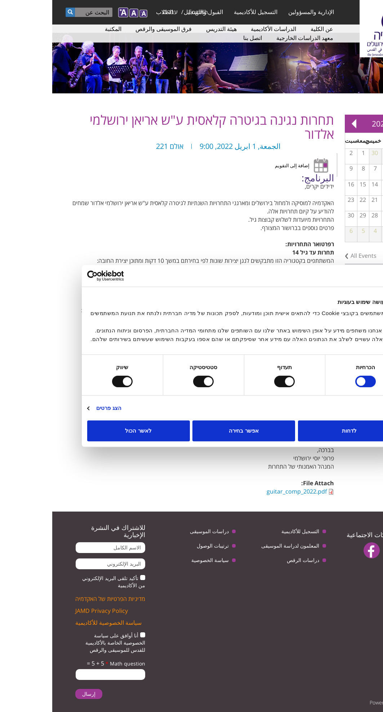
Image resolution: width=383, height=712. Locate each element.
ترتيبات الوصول (160, 545)
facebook (319, 550)
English (146, 12)
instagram (358, 569)
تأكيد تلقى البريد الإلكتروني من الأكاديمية (61, 582)
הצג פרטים (56, 408)
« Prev (368, 123)
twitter (364, 550)
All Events (311, 256)
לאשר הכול (86, 431)
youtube (342, 550)
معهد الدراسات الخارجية (252, 38)
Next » (301, 123)
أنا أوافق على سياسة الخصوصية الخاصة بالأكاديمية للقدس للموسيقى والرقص (63, 642)
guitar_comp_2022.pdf (244, 491)
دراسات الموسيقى (157, 531)
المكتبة (61, 29)
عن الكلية (269, 29)
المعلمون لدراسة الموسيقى (238, 545)
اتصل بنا (200, 38)
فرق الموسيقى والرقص (111, 29)
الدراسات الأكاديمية (221, 29)
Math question (73, 663)
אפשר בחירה (191, 431)
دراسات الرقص (251, 560)
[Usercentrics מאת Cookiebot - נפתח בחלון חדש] (66, 275)
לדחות (297, 431)
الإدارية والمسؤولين (259, 12)
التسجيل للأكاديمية (203, 12)
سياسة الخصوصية (158, 560)
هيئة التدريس (169, 29)
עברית (118, 12)
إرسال (36, 693)
